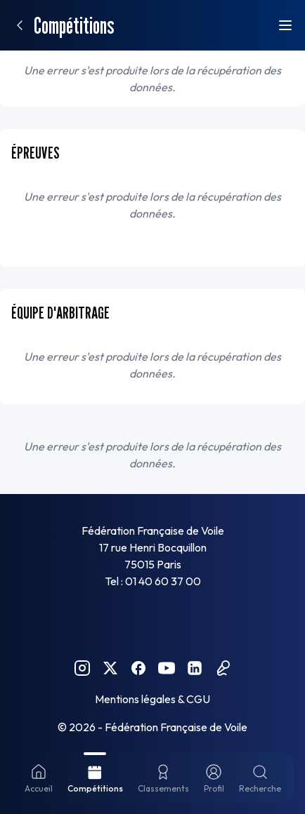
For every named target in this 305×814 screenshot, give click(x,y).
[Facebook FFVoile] (138, 668)
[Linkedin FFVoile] (194, 668)
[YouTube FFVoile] (166, 668)
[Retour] (19, 25)
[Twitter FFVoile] (110, 668)
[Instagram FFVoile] (82, 668)
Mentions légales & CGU (152, 699)
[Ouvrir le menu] (285, 25)
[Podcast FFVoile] (223, 668)
